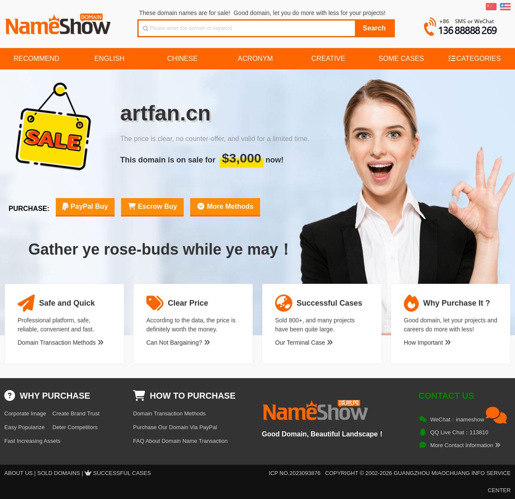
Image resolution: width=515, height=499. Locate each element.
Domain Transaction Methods (60, 342)
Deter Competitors (74, 427)
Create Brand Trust (76, 413)
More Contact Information (465, 445)
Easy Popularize (24, 427)
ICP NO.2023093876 (294, 473)
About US (18, 473)
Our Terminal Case (304, 342)
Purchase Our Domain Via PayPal (175, 427)
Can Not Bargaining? (178, 342)
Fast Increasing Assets (32, 441)
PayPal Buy (85, 206)
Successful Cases (122, 473)
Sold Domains (58, 473)
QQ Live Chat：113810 (459, 432)
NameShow (58, 21)
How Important (427, 342)
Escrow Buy (152, 206)
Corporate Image (25, 413)
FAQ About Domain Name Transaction (180, 441)
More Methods (225, 206)
